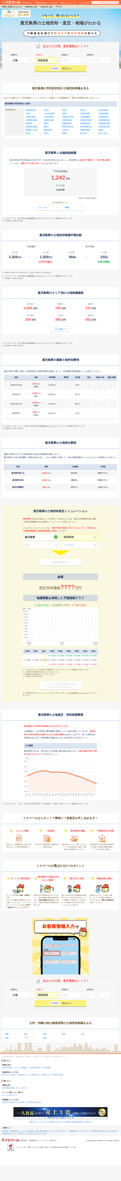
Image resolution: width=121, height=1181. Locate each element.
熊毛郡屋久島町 (104, 126)
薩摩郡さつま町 (31, 130)
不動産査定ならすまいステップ (79, 1131)
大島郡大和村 (49, 120)
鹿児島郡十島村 (86, 120)
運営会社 (88, 1122)
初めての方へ (27, 3)
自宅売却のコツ (35, 1074)
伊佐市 (82, 110)
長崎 (44, 1034)
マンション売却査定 (20, 1067)
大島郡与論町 (67, 120)
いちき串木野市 (49, 113)
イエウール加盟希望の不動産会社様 (104, 2)
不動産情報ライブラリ (34, 218)
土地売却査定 (46, 1067)
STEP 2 (39, 55)
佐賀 (25, 1034)
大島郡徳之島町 (31, 120)
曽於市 (101, 130)
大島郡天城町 (85, 113)
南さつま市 (103, 133)
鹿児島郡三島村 (104, 120)
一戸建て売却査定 (35, 1067)
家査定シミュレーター (68, 3)
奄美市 (64, 110)
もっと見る (60, 329)
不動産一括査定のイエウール (12, 6)
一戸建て (73, 207)
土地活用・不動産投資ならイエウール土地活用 (18, 1131)
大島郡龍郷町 (85, 117)
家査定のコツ (46, 1074)
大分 (82, 1034)
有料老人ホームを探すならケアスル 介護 (32, 1133)
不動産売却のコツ (23, 1074)
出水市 (28, 113)
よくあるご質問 (84, 3)
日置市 (46, 133)
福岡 (6, 1034)
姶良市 (46, 110)
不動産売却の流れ (41, 3)
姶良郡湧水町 (30, 110)
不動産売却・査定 (31, 6)
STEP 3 (65, 55)
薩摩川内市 (48, 130)
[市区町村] (80, 537)
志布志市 (65, 130)
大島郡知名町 (103, 117)
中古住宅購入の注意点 (33, 1102)
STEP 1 (14, 55)
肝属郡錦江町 (85, 123)
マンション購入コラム (9, 1095)
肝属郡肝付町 (67, 123)
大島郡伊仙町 (103, 113)
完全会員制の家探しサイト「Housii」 (14, 1088)
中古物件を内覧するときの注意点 (13, 1102)
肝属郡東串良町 (104, 123)
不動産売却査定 (7, 1067)
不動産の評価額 (57, 1074)
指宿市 (64, 113)
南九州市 (83, 133)
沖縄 (44, 1038)
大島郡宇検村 (30, 117)
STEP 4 (90, 55)
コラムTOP (54, 3)
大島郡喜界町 (49, 117)
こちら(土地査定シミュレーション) (78, 693)
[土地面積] (80, 545)
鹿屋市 (46, 123)
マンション (49, 207)
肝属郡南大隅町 (31, 126)
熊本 (63, 1034)
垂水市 (28, 133)
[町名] (41, 545)
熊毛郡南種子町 (86, 126)
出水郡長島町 (103, 110)
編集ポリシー (34, 1122)
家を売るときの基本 (9, 1074)
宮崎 (6, 1038)
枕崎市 (64, 133)
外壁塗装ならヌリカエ (9, 1133)
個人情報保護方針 (78, 1122)
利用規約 (67, 1122)
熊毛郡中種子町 (68, 126)
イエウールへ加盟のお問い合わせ (51, 1122)
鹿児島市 (29, 123)
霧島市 (46, 126)
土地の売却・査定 (46, 6)
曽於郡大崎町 (85, 130)
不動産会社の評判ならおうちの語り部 (104, 1131)
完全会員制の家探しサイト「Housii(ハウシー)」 (51, 1131)
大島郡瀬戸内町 (68, 117)
